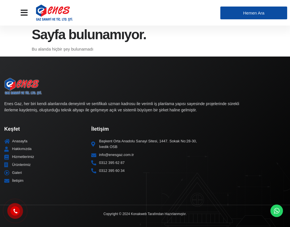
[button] (24, 13)
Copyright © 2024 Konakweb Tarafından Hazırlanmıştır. (144, 214)
